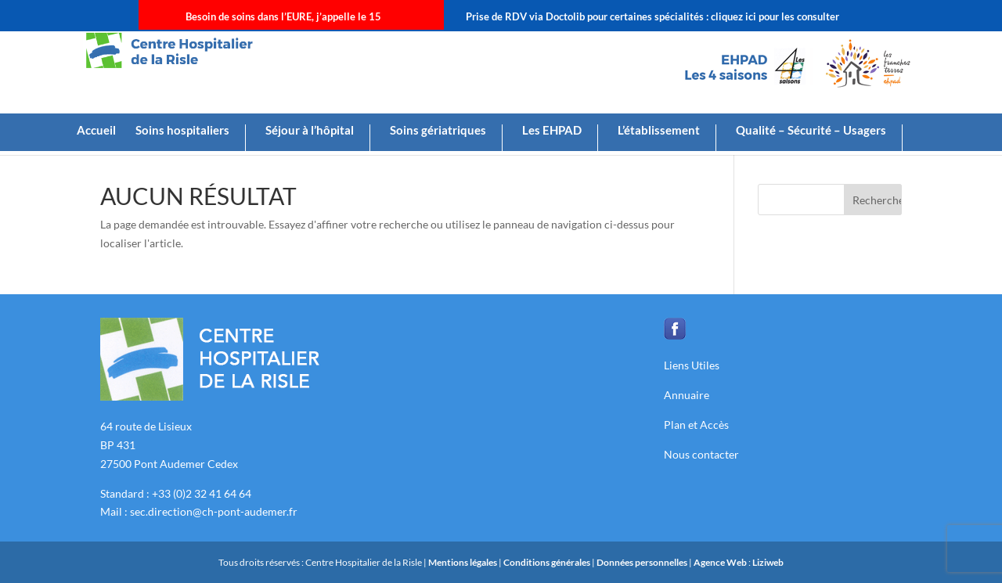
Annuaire (686, 394)
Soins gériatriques (438, 130)
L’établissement (659, 130)
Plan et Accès (696, 424)
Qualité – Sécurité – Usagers (811, 130)
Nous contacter (701, 454)
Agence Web (721, 562)
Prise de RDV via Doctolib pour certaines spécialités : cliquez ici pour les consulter (652, 16)
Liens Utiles (691, 365)
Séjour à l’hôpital (309, 130)
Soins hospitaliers (182, 130)
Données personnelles (642, 562)
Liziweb (768, 562)
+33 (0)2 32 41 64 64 (201, 493)
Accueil (96, 130)
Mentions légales (463, 562)
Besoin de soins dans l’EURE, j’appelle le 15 (283, 16)
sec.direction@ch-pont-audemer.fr (213, 511)
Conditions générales (547, 562)
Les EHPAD (552, 130)
